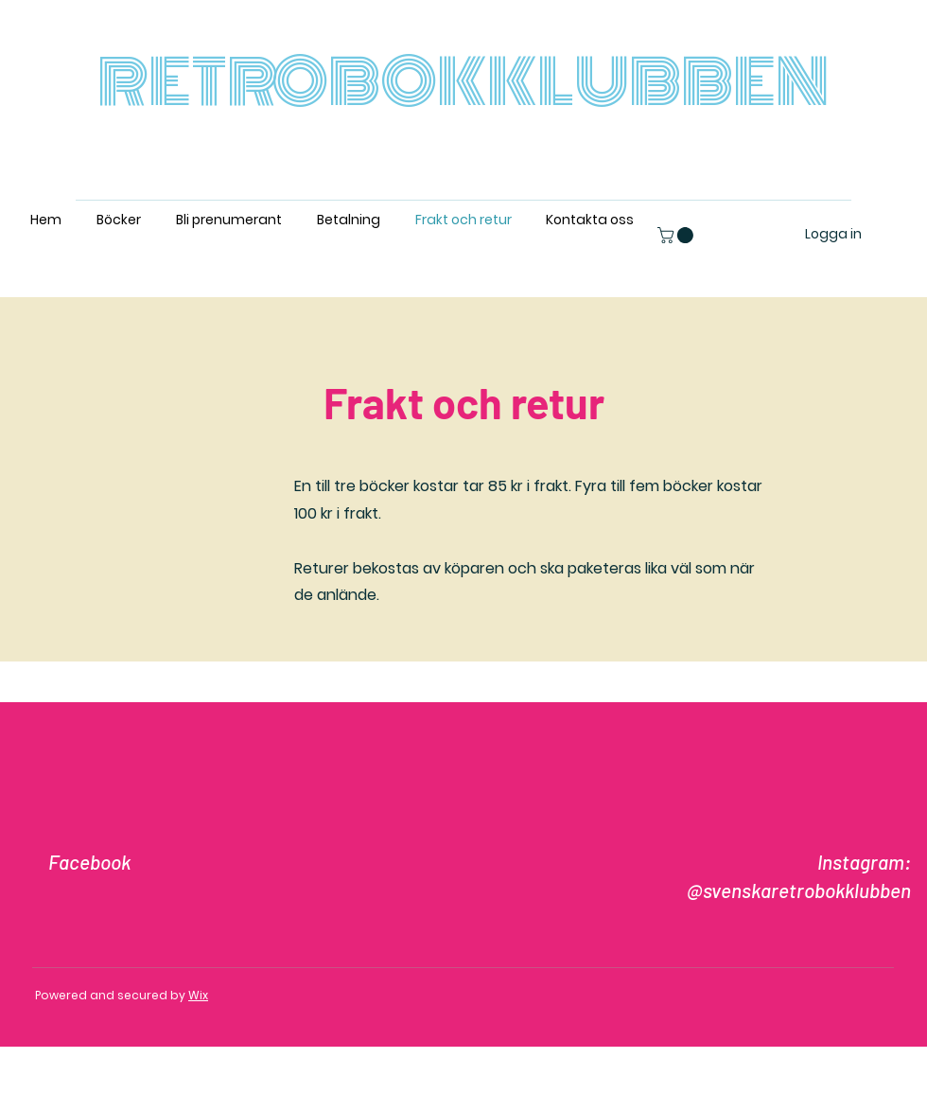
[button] (677, 235)
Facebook (89, 861)
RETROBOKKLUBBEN (463, 82)
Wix (198, 995)
